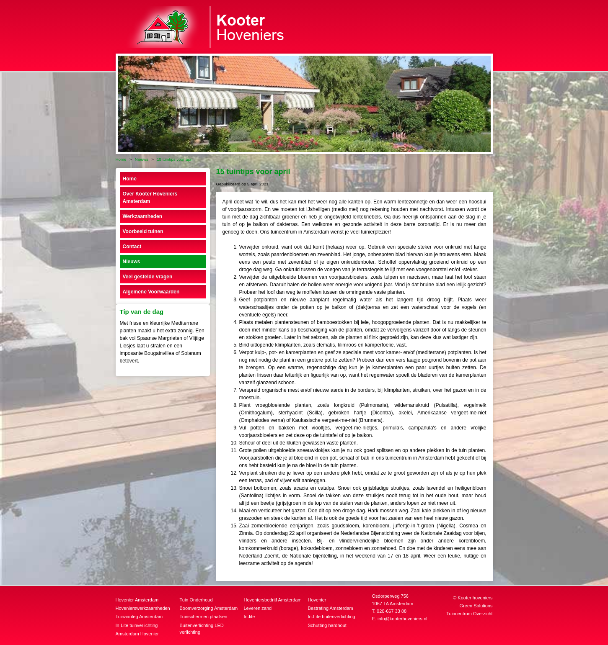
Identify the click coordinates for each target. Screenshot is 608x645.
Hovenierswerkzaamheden (143, 608)
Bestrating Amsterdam (330, 608)
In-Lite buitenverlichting (331, 616)
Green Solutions (476, 605)
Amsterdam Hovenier (137, 633)
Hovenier (317, 599)
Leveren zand (258, 608)
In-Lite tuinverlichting (137, 625)
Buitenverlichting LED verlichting (202, 629)
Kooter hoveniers (475, 597)
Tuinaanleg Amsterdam (139, 616)
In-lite (249, 616)
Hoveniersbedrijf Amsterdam (273, 599)
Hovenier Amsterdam (137, 599)
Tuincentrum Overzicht (469, 613)
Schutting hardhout (327, 625)
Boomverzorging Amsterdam (209, 608)
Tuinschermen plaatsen (204, 616)
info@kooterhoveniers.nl (402, 618)
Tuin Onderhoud (196, 599)
